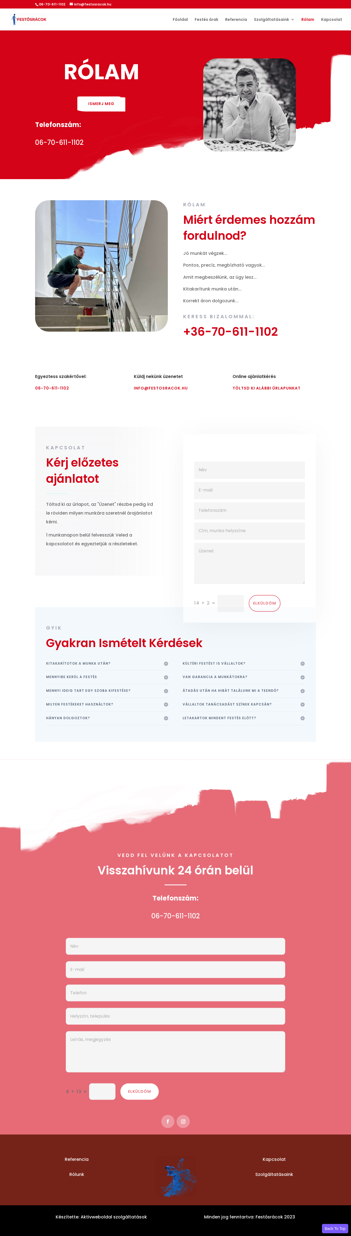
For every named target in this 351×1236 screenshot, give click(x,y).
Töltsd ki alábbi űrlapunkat (267, 388)
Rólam (307, 20)
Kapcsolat (331, 20)
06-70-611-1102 (52, 388)
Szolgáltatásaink (271, 20)
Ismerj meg (101, 103)
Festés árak (206, 20)
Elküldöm (264, 622)
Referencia (236, 20)
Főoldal (180, 20)
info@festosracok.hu (161, 388)
